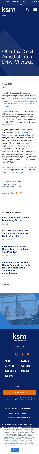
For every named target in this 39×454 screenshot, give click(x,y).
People (25, 371)
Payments (15, 2)
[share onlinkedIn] (11, 354)
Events (7, 2)
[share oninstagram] (16, 354)
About (8, 361)
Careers (25, 366)
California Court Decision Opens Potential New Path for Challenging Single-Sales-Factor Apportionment (16, 268)
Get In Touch (19, 346)
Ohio (20, 187)
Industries (10, 371)
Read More (7, 284)
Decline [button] (24, 450)
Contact (34, 2)
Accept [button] (15, 450)
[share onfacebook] (22, 354)
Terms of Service (23, 399)
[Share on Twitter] (22, 193)
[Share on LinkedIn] (13, 193)
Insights (4, 15)
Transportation (7, 184)
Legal (24, 414)
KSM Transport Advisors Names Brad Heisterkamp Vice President (15, 249)
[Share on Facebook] (18, 193)
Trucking (18, 181)
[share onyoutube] (28, 354)
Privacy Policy (12, 440)
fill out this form (16, 172)
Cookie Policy (14, 414)
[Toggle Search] (27, 9)
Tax (15, 184)
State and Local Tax (9, 187)
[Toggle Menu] (35, 9)
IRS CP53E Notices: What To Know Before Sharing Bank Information (15, 233)
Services (9, 366)
